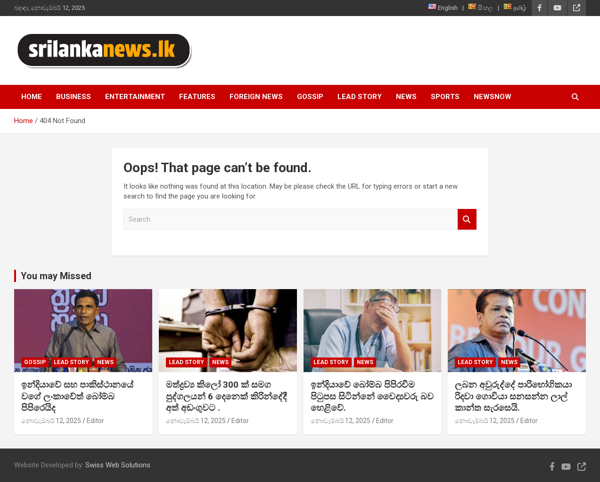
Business (73, 96)
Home (31, 96)
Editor (95, 420)
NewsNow (492, 96)
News (406, 96)
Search (467, 219)
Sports (445, 96)
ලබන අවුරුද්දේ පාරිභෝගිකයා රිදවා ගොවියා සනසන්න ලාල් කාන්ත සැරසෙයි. (513, 396)
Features (197, 96)
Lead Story (359, 96)
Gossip (310, 96)
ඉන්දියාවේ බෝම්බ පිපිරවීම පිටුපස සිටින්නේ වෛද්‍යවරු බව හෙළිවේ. (372, 396)
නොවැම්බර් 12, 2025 (51, 420)
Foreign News (256, 96)
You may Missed (56, 276)
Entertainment (135, 96)
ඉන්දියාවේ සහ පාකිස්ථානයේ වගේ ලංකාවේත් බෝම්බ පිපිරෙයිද (77, 396)
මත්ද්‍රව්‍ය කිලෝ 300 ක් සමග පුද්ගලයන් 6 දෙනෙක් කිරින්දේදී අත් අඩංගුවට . (226, 396)
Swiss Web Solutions (117, 465)
